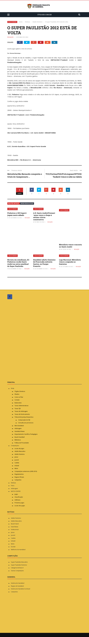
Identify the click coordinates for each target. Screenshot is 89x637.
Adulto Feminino (12, 22)
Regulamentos (19, 474)
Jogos (16, 494)
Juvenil (17, 460)
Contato (17, 400)
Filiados (17, 394)
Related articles (13, 203)
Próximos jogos (19, 503)
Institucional (15, 529)
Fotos (12, 485)
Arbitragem (18, 428)
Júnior (16, 457)
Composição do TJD (24, 420)
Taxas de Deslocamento (22, 414)
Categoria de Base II (17, 568)
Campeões (18, 480)
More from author (27, 203)
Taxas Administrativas (21, 405)
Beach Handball (19, 437)
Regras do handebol (17, 586)
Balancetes (18, 403)
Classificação (19, 497)
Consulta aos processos (25, 423)
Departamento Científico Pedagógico (26, 434)
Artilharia (17, 500)
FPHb (12, 388)
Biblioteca (18, 440)
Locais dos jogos (20, 506)
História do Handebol (17, 583)
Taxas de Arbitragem (21, 411)
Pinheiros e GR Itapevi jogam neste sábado (17, 214)
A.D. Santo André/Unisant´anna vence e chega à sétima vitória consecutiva (44, 216)
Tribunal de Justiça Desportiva (24, 417)
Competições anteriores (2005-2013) (26, 471)
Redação (10, 37)
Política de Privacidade (22, 443)
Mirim (16, 468)
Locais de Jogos (19, 448)
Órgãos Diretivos (20, 391)
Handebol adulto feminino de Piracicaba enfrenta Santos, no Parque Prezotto (44, 263)
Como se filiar (19, 397)
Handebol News (20, 431)
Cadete (17, 463)
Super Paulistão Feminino (19, 565)
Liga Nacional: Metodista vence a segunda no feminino (70, 262)
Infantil (17, 466)
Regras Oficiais (19, 477)
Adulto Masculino (20, 451)
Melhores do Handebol (18, 549)
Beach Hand (15, 524)
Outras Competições (17, 571)
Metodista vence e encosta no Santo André (70, 245)
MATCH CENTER (15, 491)
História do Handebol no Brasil (20, 589)
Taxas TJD (18, 408)
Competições (15, 445)
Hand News (14, 527)
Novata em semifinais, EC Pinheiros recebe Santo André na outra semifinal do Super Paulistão (18, 263)
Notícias (13, 483)
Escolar (13, 547)
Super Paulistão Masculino (19, 562)
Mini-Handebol (19, 426)
